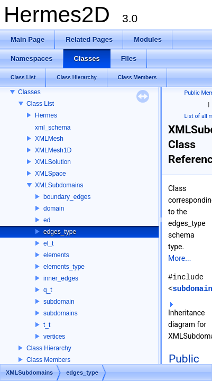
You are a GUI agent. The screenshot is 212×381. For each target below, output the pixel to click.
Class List (40, 103)
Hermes (46, 115)
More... (179, 258)
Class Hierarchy (48, 348)
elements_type (64, 266)
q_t (47, 290)
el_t (48, 243)
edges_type (59, 231)
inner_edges (60, 278)
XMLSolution (53, 162)
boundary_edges (66, 197)
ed (46, 220)
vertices (54, 336)
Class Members (48, 360)
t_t (46, 325)
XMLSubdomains (59, 185)
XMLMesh (49, 138)
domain (53, 208)
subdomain (59, 301)
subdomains (60, 313)
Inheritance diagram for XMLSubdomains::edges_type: (188, 321)
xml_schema (52, 127)
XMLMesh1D (53, 150)
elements (56, 255)
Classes (29, 92)
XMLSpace (50, 173)
